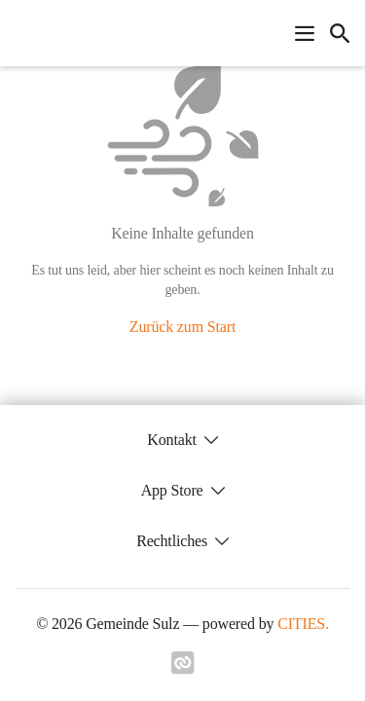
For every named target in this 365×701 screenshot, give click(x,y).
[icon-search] (339, 33)
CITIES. (303, 623)
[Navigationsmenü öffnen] (304, 33)
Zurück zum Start (182, 326)
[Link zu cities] (183, 669)
